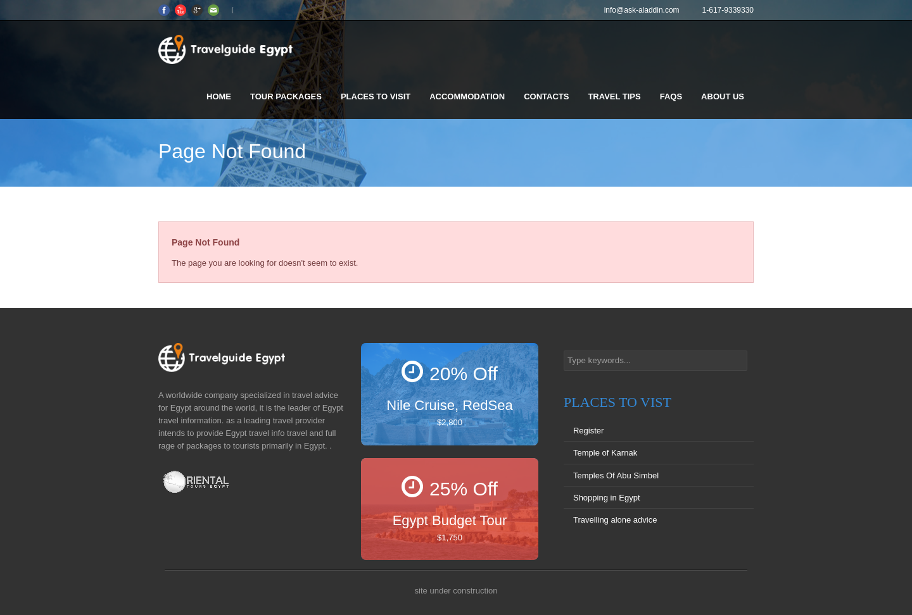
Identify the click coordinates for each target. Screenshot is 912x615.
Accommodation (467, 96)
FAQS (671, 96)
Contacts (546, 96)
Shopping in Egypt (606, 497)
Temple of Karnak (605, 452)
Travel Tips (614, 96)
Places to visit (375, 96)
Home (218, 96)
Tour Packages (286, 96)
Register (588, 430)
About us (722, 96)
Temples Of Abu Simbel (616, 475)
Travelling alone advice (615, 520)
